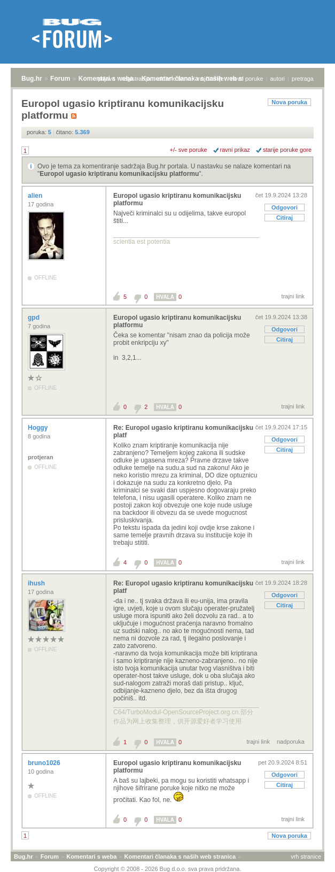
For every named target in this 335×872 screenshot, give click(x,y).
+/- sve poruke (188, 149)
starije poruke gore (287, 149)
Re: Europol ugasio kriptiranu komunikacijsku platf (183, 431)
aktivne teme (174, 78)
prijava (106, 78)
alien (36, 195)
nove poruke (247, 78)
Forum (60, 78)
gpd (34, 317)
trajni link (293, 296)
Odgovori (284, 207)
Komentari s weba (91, 856)
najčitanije (211, 78)
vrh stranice (306, 856)
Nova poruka (289, 102)
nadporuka (291, 741)
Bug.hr (31, 78)
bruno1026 (45, 763)
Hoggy (39, 427)
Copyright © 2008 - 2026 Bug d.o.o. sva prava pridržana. (167, 869)
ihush (37, 583)
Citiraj (284, 217)
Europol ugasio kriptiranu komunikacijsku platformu (119, 174)
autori (277, 78)
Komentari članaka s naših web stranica (180, 856)
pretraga (303, 78)
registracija (136, 78)
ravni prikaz (235, 149)
